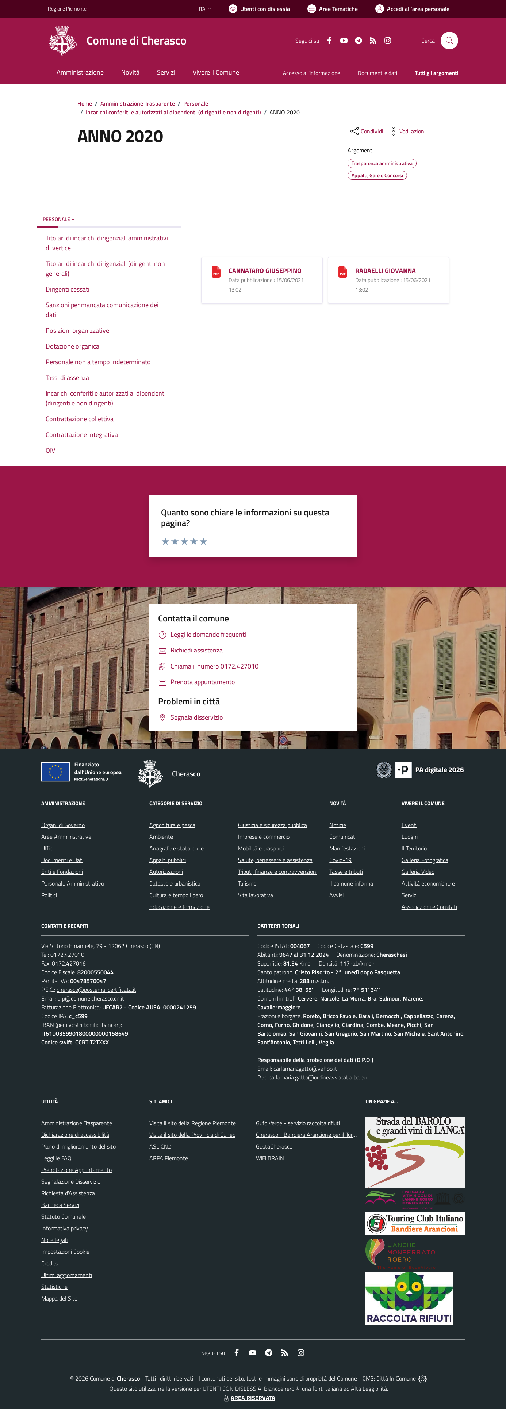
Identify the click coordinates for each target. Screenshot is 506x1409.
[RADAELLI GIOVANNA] (343, 271)
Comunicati (342, 836)
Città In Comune (396, 1378)
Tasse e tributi (346, 871)
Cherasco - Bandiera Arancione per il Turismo (310, 1134)
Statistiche (54, 1286)
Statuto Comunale (63, 1216)
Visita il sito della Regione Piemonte (192, 1123)
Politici (49, 895)
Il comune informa (351, 883)
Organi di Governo (63, 824)
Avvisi (336, 895)
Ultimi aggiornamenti (66, 1275)
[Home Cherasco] (117, 41)
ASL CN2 (160, 1146)
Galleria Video (418, 871)
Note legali (54, 1239)
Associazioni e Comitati (429, 906)
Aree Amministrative (66, 836)
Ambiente (161, 836)
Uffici (47, 848)
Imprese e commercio (264, 836)
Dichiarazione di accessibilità (75, 1134)
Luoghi (410, 836)
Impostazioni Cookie (65, 1251)
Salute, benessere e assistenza (275, 860)
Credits (49, 1263)
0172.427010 (67, 954)
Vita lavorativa (255, 895)
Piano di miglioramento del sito (78, 1146)
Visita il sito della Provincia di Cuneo (192, 1134)
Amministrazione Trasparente (137, 103)
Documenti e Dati (62, 860)
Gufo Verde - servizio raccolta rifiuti (298, 1123)
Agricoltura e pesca (172, 824)
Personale (195, 103)
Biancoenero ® (281, 1388)
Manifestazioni (347, 848)
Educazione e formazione (179, 906)
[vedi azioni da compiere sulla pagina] (406, 131)
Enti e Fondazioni (62, 871)
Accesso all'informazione (311, 73)
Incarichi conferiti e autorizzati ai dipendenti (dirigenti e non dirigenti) (173, 112)
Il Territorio (414, 848)
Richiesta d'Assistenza (68, 1193)
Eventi (409, 824)
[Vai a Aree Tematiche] (333, 9)
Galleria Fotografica (425, 860)
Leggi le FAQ (56, 1158)
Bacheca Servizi (60, 1204)
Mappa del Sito (59, 1298)
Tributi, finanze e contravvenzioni (277, 871)
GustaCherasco (274, 1146)
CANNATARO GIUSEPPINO (265, 270)
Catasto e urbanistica (174, 883)
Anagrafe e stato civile (176, 848)
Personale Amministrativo (72, 883)
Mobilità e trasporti (261, 848)
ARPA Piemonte (168, 1158)
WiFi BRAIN (270, 1158)
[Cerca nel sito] (449, 40)
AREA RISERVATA (248, 1397)
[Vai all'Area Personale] (412, 9)
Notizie (337, 824)
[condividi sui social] (366, 131)
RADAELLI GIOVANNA (385, 270)
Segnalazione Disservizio (70, 1181)
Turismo (247, 883)
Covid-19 (340, 860)
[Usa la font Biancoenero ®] (259, 9)
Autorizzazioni (166, 871)
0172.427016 (69, 963)
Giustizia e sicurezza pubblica (272, 824)
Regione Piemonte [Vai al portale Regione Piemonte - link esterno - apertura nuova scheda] (67, 8)
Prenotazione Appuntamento (76, 1169)
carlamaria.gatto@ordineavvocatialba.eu (318, 1077)
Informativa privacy (64, 1228)
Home (84, 103)
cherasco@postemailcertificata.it (96, 989)
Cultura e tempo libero (176, 895)
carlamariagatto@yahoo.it (305, 1068)
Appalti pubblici (167, 860)
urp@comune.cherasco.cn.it (90, 998)
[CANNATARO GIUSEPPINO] (216, 271)
